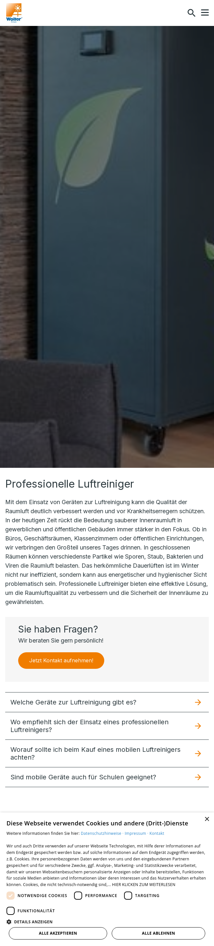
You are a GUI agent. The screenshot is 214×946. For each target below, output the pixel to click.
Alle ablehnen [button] (158, 933)
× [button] (206, 819)
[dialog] (107, 879)
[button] (204, 12)
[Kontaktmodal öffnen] (177, 13)
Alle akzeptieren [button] (58, 933)
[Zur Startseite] (14, 13)
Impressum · (137, 833)
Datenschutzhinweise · (103, 833)
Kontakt (156, 833)
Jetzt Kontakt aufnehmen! (61, 660)
